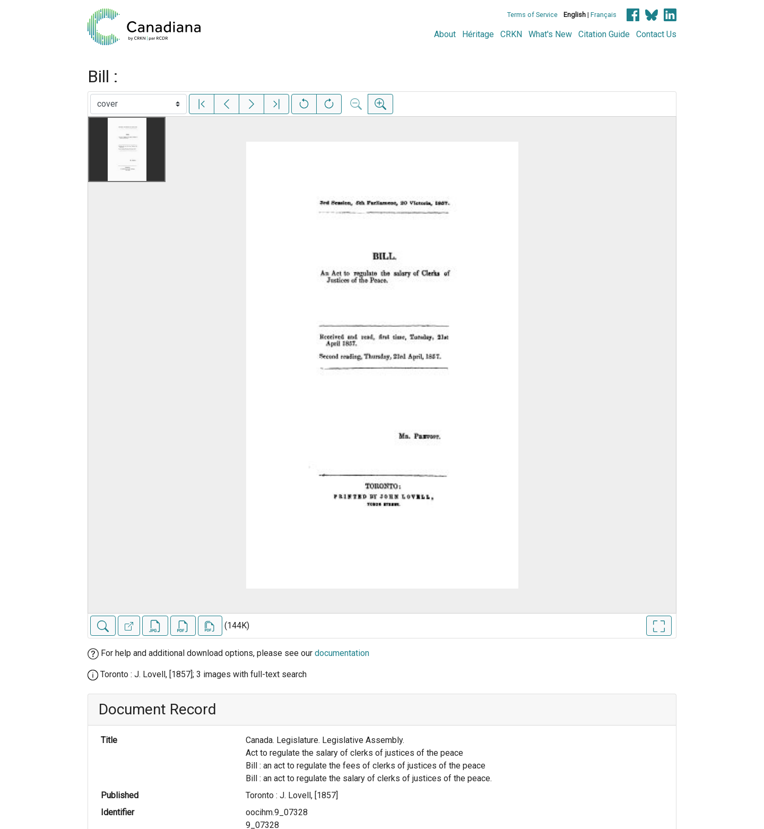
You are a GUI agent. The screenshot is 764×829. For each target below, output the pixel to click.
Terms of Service (532, 15)
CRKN (511, 34)
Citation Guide (604, 34)
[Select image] (138, 104)
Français (604, 15)
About (445, 34)
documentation (342, 653)
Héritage (478, 34)
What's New (550, 34)
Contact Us (656, 34)
